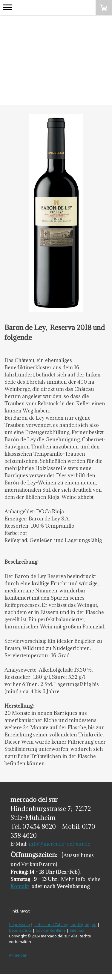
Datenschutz (20, 930)
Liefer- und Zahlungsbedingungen (65, 924)
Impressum (19, 924)
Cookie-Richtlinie (51, 930)
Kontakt (19, 886)
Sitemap (77, 930)
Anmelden (18, 955)
